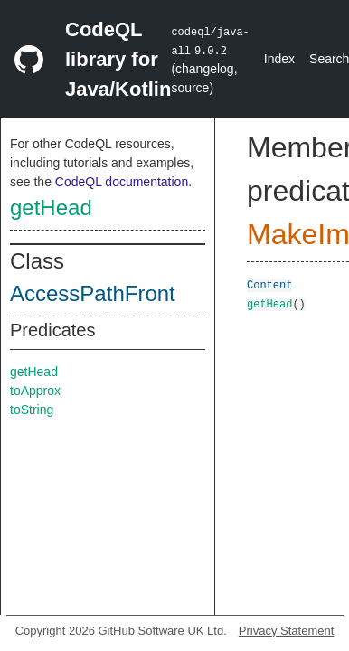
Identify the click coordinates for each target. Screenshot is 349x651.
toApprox (35, 390)
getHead (51, 207)
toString (31, 409)
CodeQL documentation (121, 182)
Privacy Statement (287, 630)
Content (269, 284)
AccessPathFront (92, 293)
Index (279, 59)
